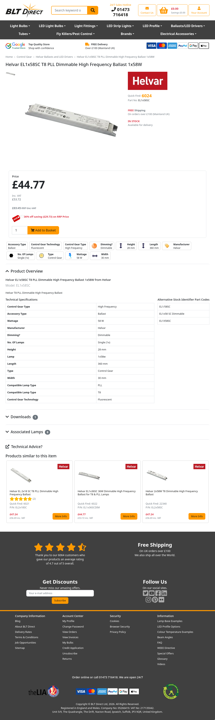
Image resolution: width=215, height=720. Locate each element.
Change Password (73, 626)
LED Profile (151, 26)
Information (165, 616)
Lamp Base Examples (169, 621)
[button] (206, 492)
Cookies (114, 621)
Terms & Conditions (26, 637)
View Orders (69, 632)
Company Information (30, 616)
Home (9, 57)
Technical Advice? (24, 446)
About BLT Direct (25, 626)
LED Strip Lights (119, 26)
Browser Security (120, 626)
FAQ (159, 642)
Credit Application (73, 648)
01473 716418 (120, 12)
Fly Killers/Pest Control (74, 34)
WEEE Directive (166, 648)
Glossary (162, 659)
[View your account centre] (199, 10)
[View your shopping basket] (172, 10)
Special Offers (165, 653)
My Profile (68, 621)
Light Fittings (84, 26)
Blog (17, 621)
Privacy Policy (118, 632)
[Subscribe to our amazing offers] (60, 593)
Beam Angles (165, 637)
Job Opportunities (25, 642)
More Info (61, 516)
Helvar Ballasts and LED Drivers (54, 57)
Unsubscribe (69, 653)
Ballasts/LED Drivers (187, 26)
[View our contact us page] (147, 10)
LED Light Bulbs (51, 26)
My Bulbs (67, 642)
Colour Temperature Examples (175, 632)
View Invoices (70, 637)
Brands (126, 34)
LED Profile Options (168, 626)
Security (115, 616)
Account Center (72, 616)
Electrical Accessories (177, 34)
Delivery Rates (23, 632)
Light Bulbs (18, 26)
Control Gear (24, 57)
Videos (161, 664)
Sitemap (20, 648)
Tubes (23, 34)
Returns (67, 659)
